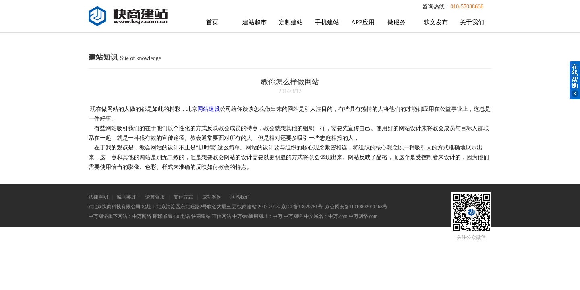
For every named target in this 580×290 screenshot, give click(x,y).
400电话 (181, 216)
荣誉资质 (155, 197)
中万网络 (141, 216)
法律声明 (98, 197)
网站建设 (208, 109)
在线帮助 (575, 80)
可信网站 (221, 216)
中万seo (240, 216)
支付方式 (183, 197)
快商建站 (201, 216)
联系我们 (240, 197)
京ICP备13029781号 (302, 206)
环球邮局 (162, 216)
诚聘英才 (126, 197)
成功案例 (212, 197)
